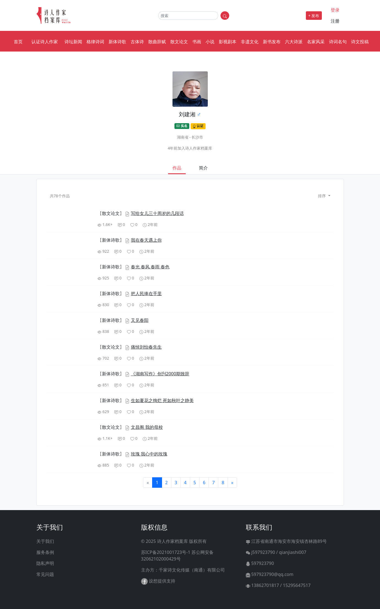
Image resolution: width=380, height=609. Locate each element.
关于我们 (45, 541)
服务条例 (45, 552)
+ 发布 (313, 15)
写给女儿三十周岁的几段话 (157, 213)
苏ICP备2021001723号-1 (165, 552)
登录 (335, 10)
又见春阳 (140, 320)
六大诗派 (294, 42)
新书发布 (272, 42)
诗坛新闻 (73, 42)
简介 (203, 168)
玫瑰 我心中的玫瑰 (149, 454)
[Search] (188, 15)
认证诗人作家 (44, 42)
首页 (18, 42)
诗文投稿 (360, 42)
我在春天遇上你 (146, 240)
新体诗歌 (117, 42)
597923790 (260, 563)
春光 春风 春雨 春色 (150, 267)
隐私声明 (45, 563)
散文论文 (179, 42)
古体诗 (137, 42)
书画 (196, 42)
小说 (210, 42)
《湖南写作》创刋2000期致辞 (160, 374)
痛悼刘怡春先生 (146, 347)
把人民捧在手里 (146, 293)
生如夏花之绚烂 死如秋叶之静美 (162, 400)
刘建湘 (187, 114)
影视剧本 (227, 42)
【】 (111, 213)
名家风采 (316, 42)
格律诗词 (95, 42)
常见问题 (45, 574)
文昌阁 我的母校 (147, 427)
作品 (177, 168)
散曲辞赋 (157, 42)
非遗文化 (249, 42)
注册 (335, 21)
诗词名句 (338, 42)
